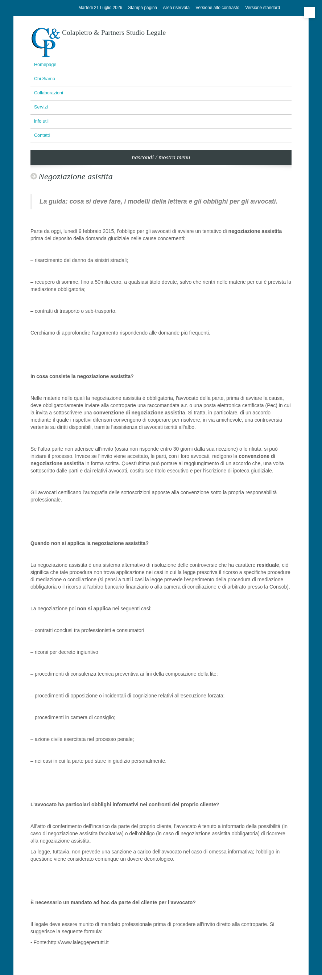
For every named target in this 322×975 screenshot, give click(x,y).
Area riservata (176, 7)
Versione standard (262, 7)
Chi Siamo (44, 78)
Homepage (45, 64)
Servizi (41, 107)
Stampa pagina (142, 7)
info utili (42, 121)
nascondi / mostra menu (161, 157)
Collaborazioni (48, 92)
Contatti (42, 135)
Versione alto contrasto (217, 7)
